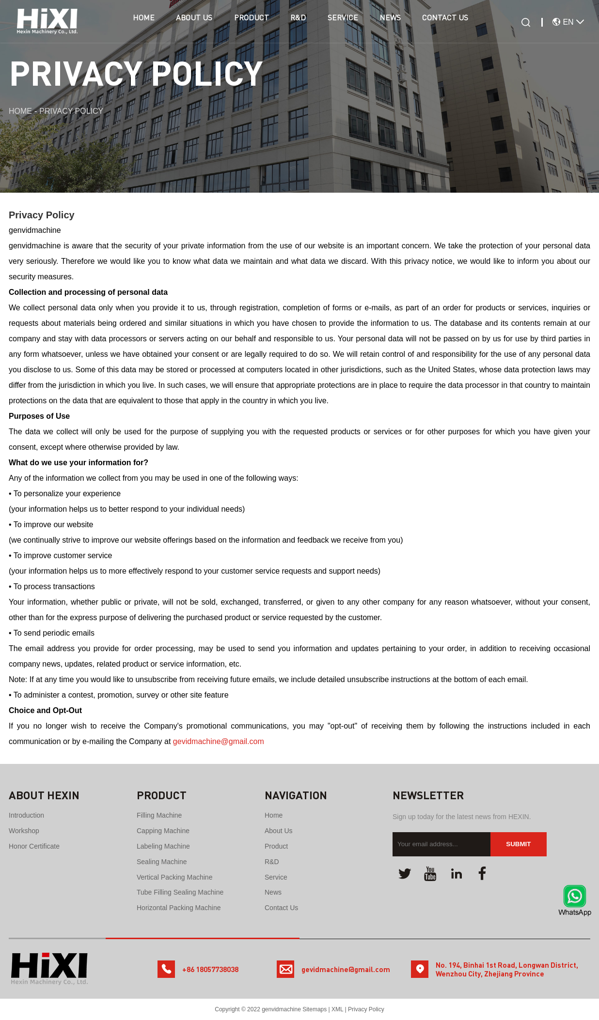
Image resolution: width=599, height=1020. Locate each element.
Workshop (24, 831)
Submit (518, 844)
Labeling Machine (163, 846)
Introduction (26, 815)
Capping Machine (163, 831)
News (401, 22)
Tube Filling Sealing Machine (180, 892)
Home (133, 22)
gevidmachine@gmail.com (218, 741)
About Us (188, 22)
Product (250, 22)
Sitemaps (314, 1009)
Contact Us (461, 22)
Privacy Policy (366, 1009)
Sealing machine (162, 862)
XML (337, 1009)
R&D (301, 22)
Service (349, 22)
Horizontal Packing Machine (179, 908)
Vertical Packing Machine (174, 877)
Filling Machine (159, 815)
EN (564, 22)
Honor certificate (34, 846)
